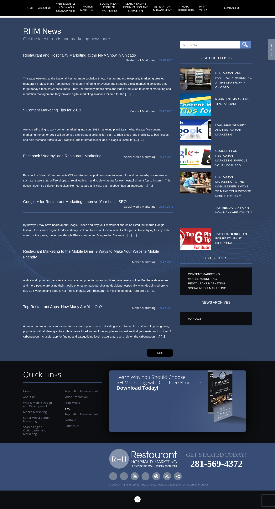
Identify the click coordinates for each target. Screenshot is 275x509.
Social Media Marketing (139, 157)
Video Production (185, 8)
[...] (132, 94)
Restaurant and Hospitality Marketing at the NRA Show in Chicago (79, 55)
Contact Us (232, 8)
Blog (215, 8)
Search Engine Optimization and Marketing (135, 7)
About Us (44, 8)
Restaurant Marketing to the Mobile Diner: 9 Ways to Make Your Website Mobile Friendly (91, 254)
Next (160, 352)
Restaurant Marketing (140, 60)
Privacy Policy (148, 484)
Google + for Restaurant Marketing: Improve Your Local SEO (75, 202)
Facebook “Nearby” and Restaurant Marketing (62, 156)
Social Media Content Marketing (109, 7)
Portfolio (70, 420)
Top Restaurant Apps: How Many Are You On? (62, 307)
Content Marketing (143, 111)
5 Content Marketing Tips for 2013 (52, 110)
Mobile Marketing (87, 8)
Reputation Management (162, 8)
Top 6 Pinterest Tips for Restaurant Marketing (231, 238)
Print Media (203, 8)
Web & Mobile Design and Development (65, 7)
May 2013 (194, 318)
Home (29, 8)
